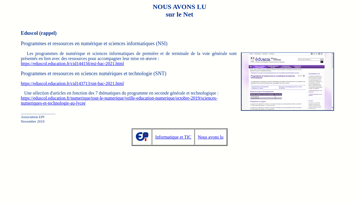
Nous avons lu (211, 137)
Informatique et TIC (173, 137)
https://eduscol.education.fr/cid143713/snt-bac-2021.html (72, 83)
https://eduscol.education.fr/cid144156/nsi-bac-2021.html (72, 63)
